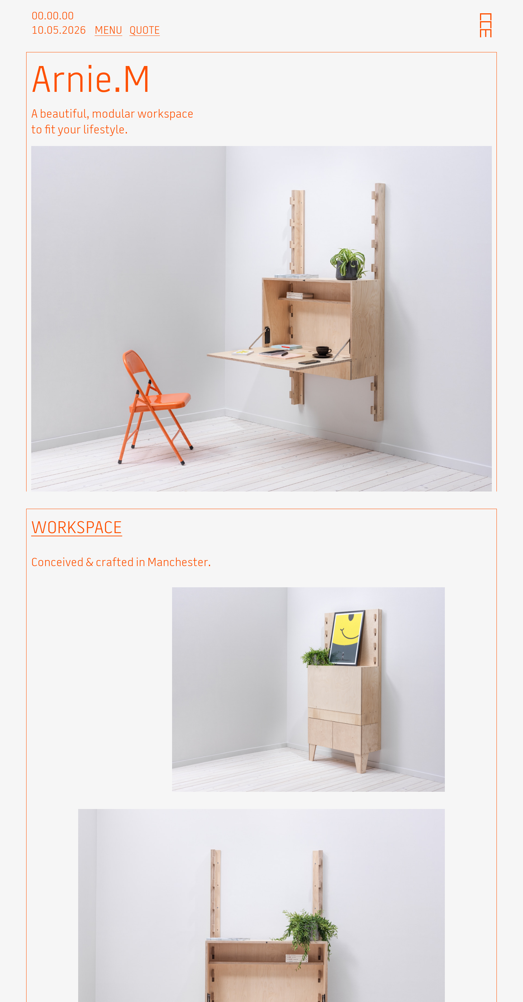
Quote (144, 30)
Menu (108, 30)
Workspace (76, 527)
